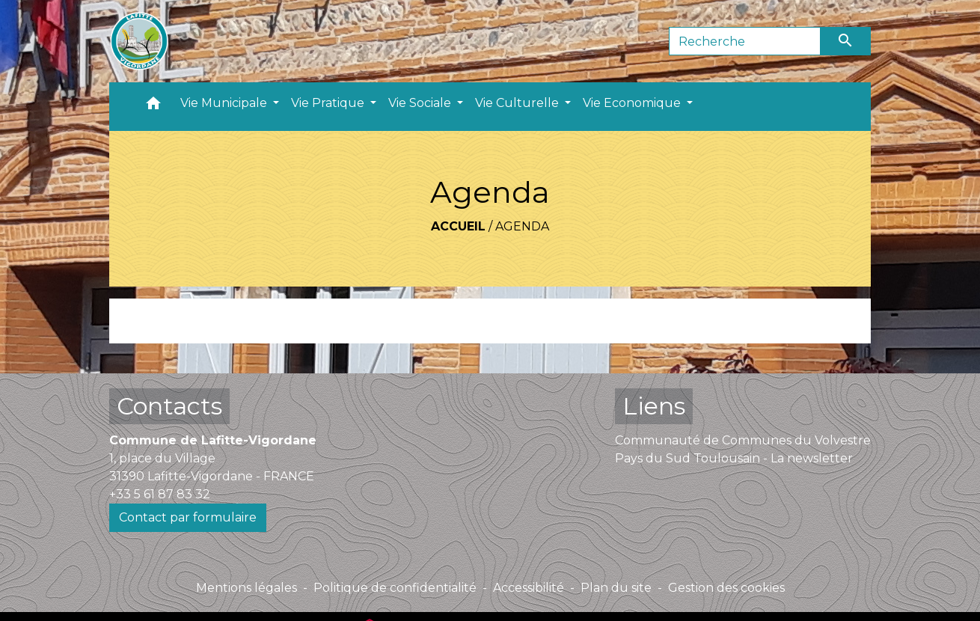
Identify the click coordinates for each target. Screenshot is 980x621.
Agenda (522, 226)
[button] (153, 106)
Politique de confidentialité (395, 588)
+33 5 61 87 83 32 (159, 494)
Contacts (169, 405)
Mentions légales (246, 588)
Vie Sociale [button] (421, 103)
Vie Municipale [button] (225, 103)
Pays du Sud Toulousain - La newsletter (734, 458)
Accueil (458, 226)
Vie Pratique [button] (329, 103)
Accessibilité (528, 588)
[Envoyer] (846, 41)
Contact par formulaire (188, 517)
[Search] (745, 41)
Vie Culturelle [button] (518, 103)
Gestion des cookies (726, 588)
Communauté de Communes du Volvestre (743, 440)
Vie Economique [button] (633, 103)
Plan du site (616, 588)
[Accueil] (139, 41)
